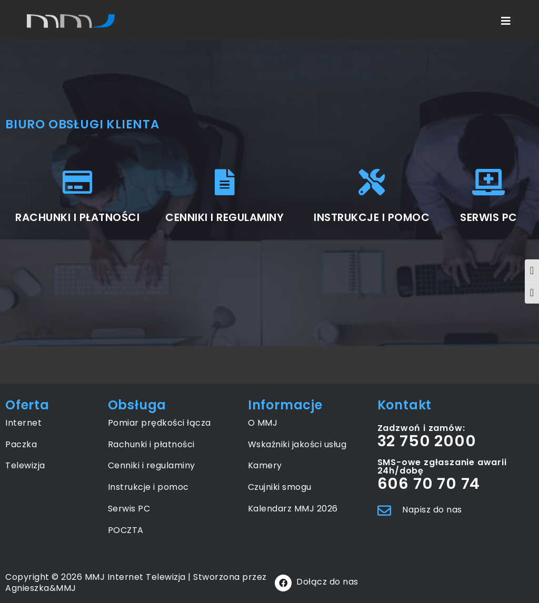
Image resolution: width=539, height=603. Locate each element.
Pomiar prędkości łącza (159, 423)
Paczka (21, 444)
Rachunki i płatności (151, 444)
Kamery (265, 465)
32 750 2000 (426, 440)
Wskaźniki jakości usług (297, 444)
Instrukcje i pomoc (148, 487)
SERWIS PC (488, 217)
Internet (23, 423)
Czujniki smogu (280, 487)
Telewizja (25, 465)
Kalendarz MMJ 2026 (293, 508)
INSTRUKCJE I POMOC (372, 217)
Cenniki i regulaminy (151, 465)
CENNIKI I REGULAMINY (224, 217)
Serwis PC (129, 508)
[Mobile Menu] (506, 21)
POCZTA (126, 530)
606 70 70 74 (429, 483)
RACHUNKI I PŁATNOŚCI (77, 217)
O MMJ (263, 423)
